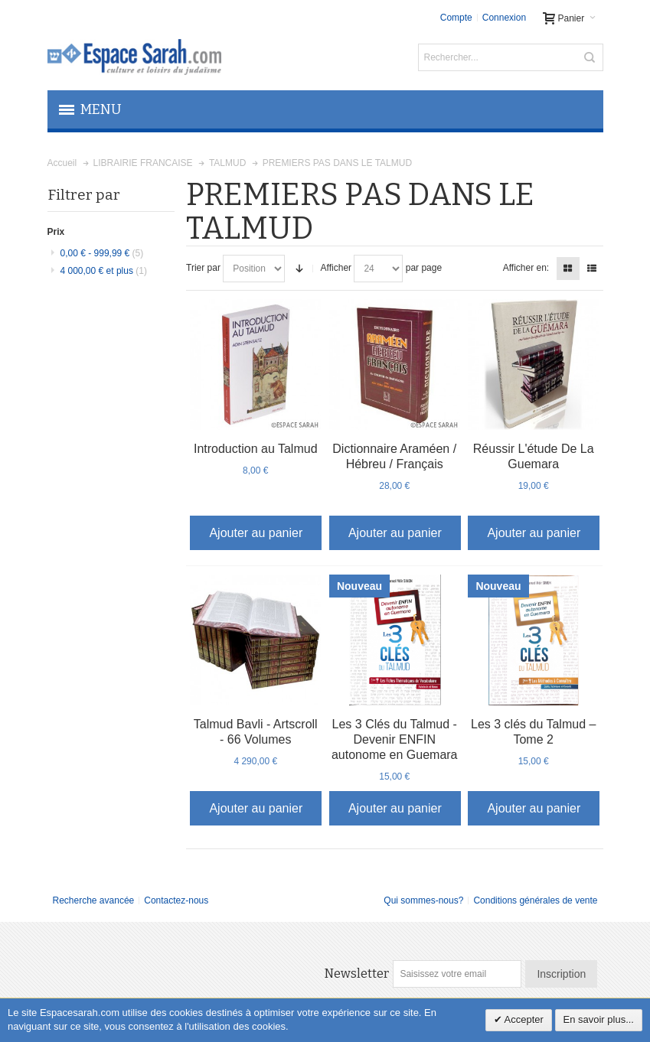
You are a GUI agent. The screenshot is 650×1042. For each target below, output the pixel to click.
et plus (103, 270)
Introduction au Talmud (256, 448)
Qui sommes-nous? (423, 900)
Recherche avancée (94, 900)
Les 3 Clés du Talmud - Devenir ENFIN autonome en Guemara (395, 739)
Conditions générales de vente (535, 900)
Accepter (523, 1019)
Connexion (504, 17)
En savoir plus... (599, 1019)
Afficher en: (526, 267)
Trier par (203, 267)
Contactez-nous (176, 900)
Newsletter (357, 973)
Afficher (336, 267)
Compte (456, 17)
